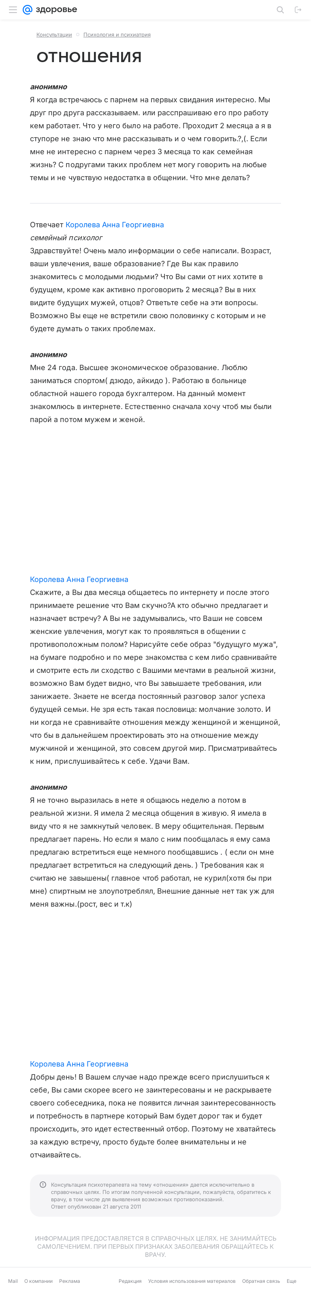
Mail (13, 1281)
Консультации (54, 34)
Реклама (69, 1281)
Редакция (130, 1281)
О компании (38, 1281)
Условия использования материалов (192, 1281)
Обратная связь (261, 1281)
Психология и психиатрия (117, 34)
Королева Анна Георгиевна (115, 224)
